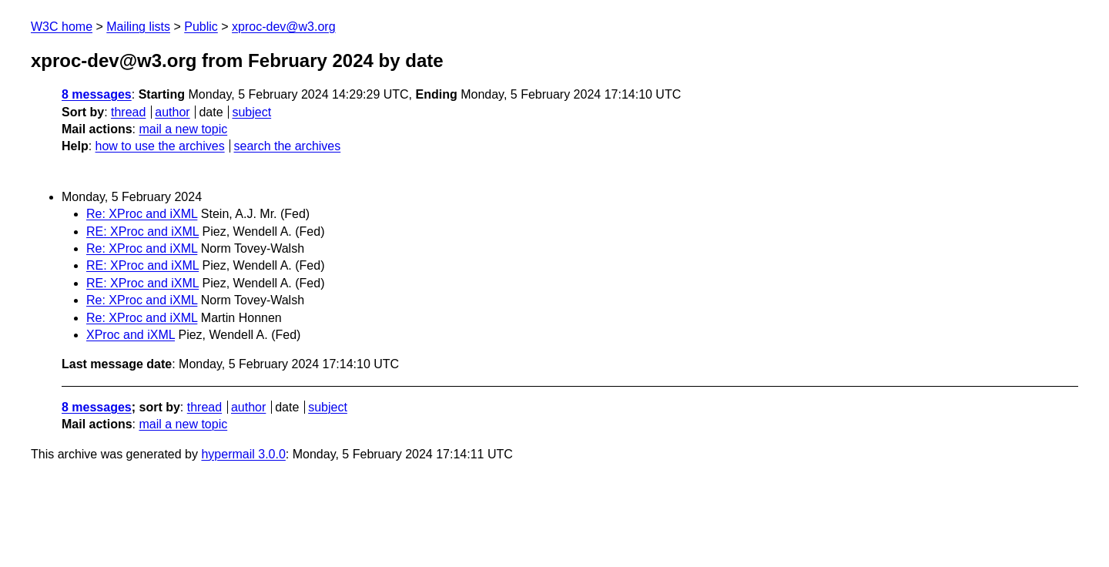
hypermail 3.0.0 (243, 454)
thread (128, 112)
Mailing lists (138, 26)
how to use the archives (160, 146)
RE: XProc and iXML (142, 231)
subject (251, 112)
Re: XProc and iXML (141, 213)
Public (201, 26)
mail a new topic (183, 129)
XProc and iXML (130, 334)
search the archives (287, 146)
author (172, 112)
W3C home (61, 26)
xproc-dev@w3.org (284, 26)
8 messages (97, 94)
